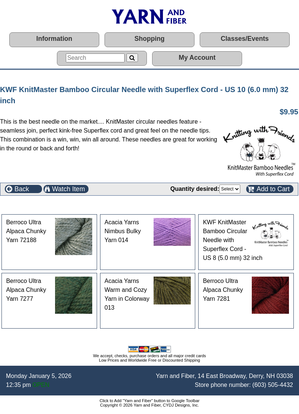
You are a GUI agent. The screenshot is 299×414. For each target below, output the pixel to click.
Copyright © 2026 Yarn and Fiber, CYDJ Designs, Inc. (149, 405)
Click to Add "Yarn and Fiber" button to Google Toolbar (150, 400)
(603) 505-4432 (273, 385)
